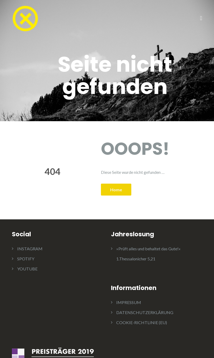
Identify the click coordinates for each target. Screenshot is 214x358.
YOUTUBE (27, 268)
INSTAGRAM (30, 248)
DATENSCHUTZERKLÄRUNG (144, 312)
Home (116, 189)
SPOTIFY (25, 258)
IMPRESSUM (128, 302)
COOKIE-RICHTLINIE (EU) (141, 322)
